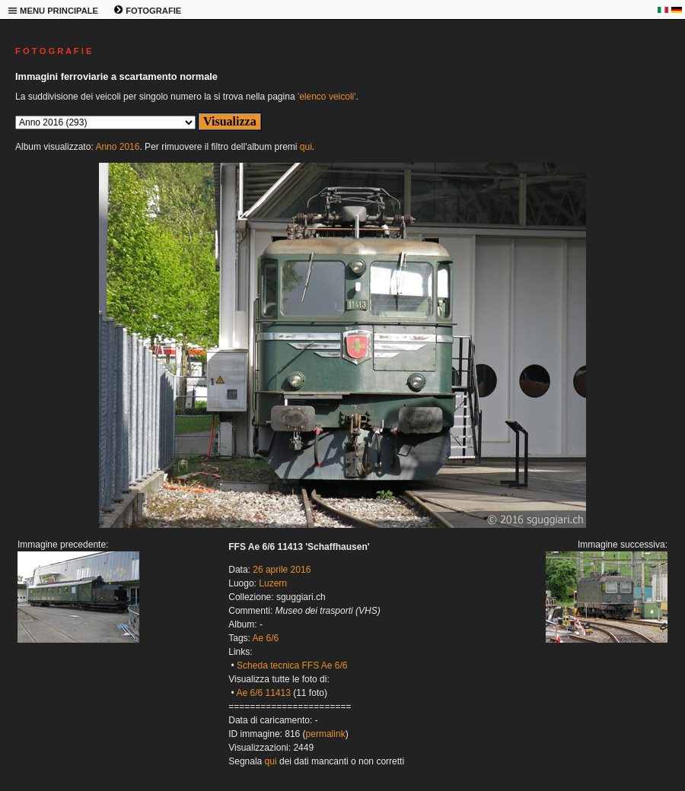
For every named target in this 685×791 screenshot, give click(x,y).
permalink (326, 734)
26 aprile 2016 (282, 569)
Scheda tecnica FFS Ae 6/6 (292, 665)
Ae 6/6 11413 (263, 693)
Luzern (273, 583)
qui (306, 146)
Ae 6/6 (266, 638)
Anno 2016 (117, 146)
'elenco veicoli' (327, 96)
